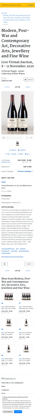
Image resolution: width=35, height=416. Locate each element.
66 (2, 355)
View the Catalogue (24, 171)
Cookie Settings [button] (7, 411)
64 (20, 329)
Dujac (3, 182)
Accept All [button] (18, 411)
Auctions (4, 13)
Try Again (30, 5)
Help (3, 393)
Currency (22, 150)
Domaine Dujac (5, 251)
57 (20, 303)
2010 (17, 248)
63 (2, 329)
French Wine (14, 251)
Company (5, 390)
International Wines (24, 251)
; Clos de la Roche (9, 332)
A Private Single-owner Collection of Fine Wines (16, 21)
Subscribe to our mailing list (12, 383)
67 (20, 355)
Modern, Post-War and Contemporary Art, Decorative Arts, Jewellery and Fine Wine (17, 17)
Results (30, 79)
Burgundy (22, 248)
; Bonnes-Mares (8, 358)
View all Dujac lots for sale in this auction (12, 256)
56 (2, 303)
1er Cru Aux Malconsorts (8, 248)
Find (3, 386)
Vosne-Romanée (5, 253)
